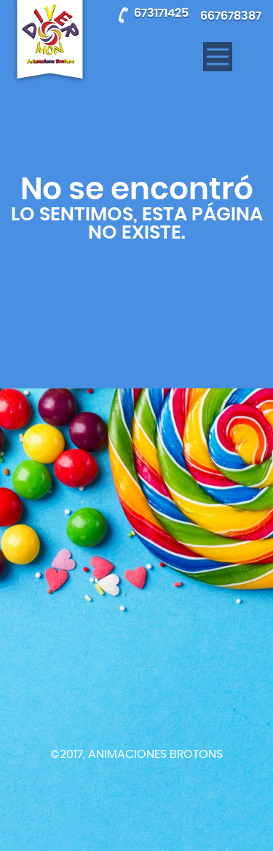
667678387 (230, 16)
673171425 (161, 13)
